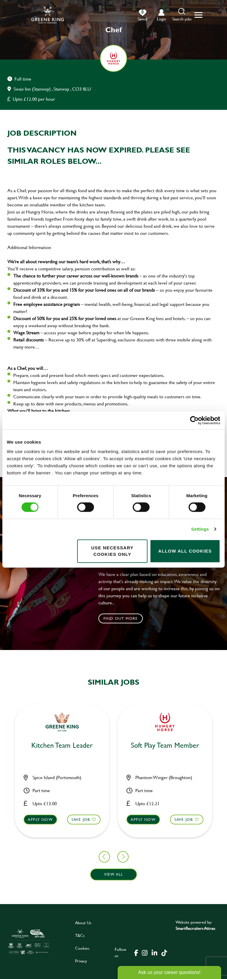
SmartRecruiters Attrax (195, 928)
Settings (200, 529)
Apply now (91, 819)
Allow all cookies (185, 550)
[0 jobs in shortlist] (142, 15)
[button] (182, 15)
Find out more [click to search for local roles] (120, 618)
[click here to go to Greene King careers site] (28, 941)
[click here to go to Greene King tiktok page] (164, 952)
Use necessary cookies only (112, 551)
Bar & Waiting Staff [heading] (113, 745)
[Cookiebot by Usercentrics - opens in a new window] (194, 420)
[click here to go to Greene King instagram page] (144, 952)
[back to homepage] (47, 15)
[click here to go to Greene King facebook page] (136, 952)
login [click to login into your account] (161, 19)
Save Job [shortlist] (29, 819)
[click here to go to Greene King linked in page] (154, 952)
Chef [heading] (216, 745)
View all (113, 874)
